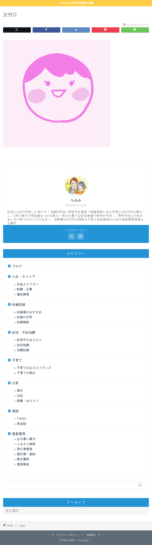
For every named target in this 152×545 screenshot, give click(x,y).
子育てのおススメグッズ (34, 367)
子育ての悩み (26, 372)
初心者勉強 (24, 449)
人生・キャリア (23, 276)
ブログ (17, 266)
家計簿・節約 (26, 454)
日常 (15, 383)
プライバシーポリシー (67, 535)
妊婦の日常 (24, 317)
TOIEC (21, 418)
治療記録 (23, 350)
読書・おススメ (28, 400)
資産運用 (18, 434)
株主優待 (23, 459)
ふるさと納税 (26, 444)
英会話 (21, 423)
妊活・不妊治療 (23, 332)
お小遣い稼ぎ (26, 439)
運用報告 (23, 464)
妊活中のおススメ (29, 340)
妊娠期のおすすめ (29, 312)
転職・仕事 (24, 289)
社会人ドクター (28, 284)
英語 (15, 411)
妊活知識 (23, 345)
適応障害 (23, 294)
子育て (17, 360)
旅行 (20, 390)
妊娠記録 (18, 304)
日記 (20, 395)
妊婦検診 (23, 322)
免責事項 (91, 535)
